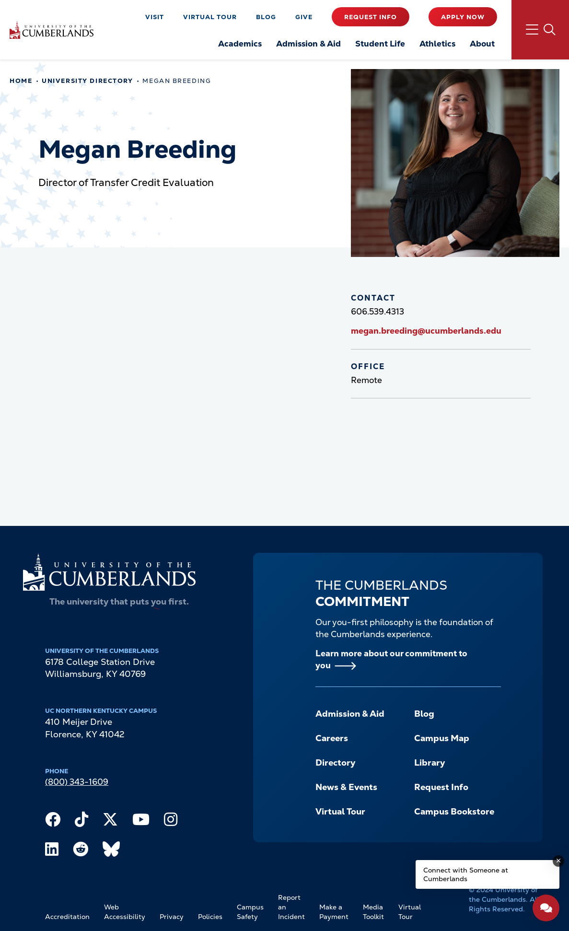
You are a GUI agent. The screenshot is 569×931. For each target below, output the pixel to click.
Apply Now (463, 17)
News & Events (346, 786)
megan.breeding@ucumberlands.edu (426, 331)
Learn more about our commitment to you (391, 659)
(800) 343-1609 (76, 782)
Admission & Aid (349, 713)
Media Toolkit (373, 912)
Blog (266, 17)
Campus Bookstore (454, 811)
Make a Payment (333, 912)
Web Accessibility (124, 912)
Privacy (172, 916)
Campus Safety (250, 912)
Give (304, 17)
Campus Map (441, 738)
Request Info (370, 17)
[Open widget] (546, 908)
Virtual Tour (210, 17)
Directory (335, 762)
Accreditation (67, 916)
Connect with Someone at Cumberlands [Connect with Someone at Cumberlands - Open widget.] (465, 874)
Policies (210, 916)
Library (429, 762)
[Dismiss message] (558, 861)
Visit (154, 17)
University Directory (87, 81)
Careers (331, 738)
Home (21, 81)
